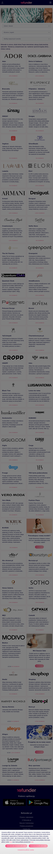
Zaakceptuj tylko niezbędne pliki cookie (16, 846)
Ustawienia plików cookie (26, 850)
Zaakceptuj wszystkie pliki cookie (38, 846)
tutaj (10, 842)
